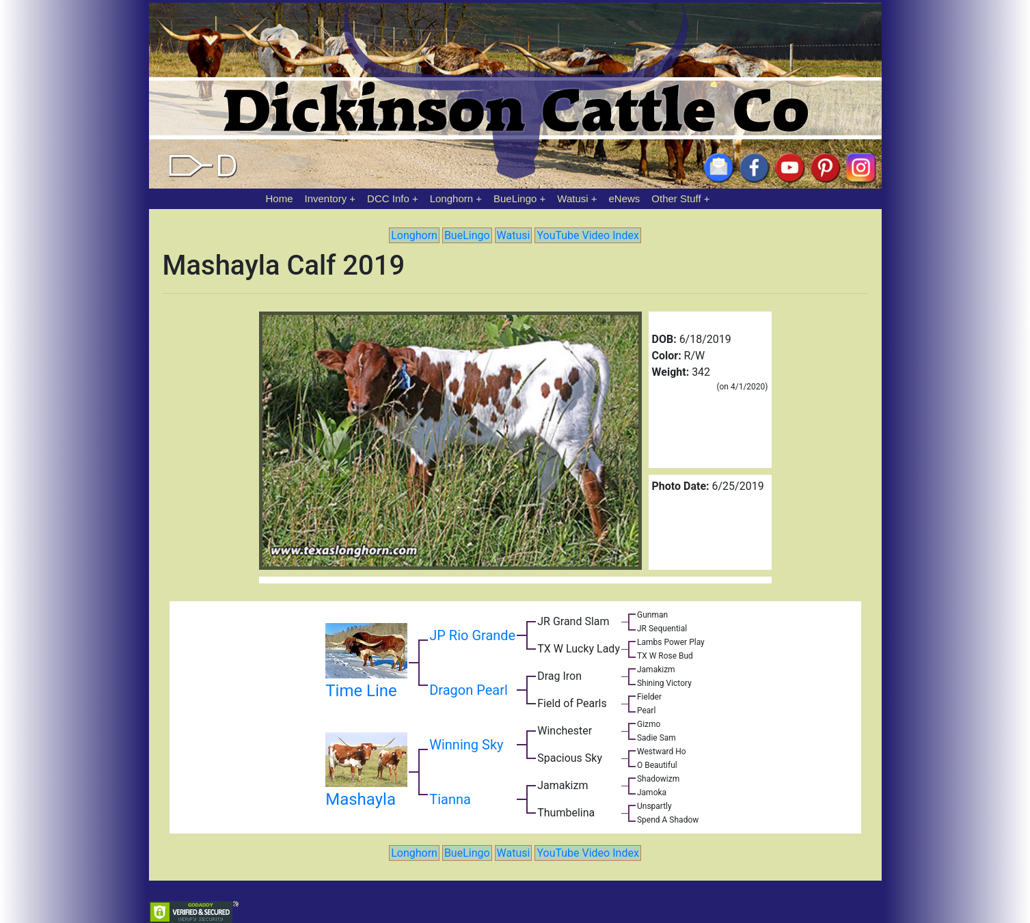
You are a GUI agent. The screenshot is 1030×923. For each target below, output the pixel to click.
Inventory (325, 198)
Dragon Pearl (468, 690)
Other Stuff (676, 198)
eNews (624, 198)
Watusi (572, 198)
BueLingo (515, 198)
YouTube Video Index (587, 235)
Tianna (450, 799)
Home (279, 198)
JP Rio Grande (472, 635)
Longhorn (451, 198)
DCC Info (388, 198)
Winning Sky (466, 744)
